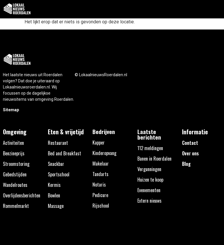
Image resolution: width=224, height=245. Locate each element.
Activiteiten (13, 142)
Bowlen (54, 195)
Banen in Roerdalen (154, 158)
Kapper (98, 142)
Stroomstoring (16, 163)
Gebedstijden (15, 174)
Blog (186, 163)
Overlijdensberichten (21, 195)
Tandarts (100, 174)
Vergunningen (149, 169)
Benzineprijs (13, 153)
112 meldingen (150, 148)
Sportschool (58, 174)
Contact (190, 142)
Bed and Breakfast (64, 153)
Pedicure (100, 195)
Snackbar (56, 163)
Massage (56, 205)
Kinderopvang (104, 153)
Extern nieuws (149, 200)
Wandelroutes (15, 184)
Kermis (54, 184)
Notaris (99, 184)
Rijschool (100, 205)
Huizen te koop (150, 179)
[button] (216, 9)
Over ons (190, 153)
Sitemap (11, 109)
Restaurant (58, 142)
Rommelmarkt (16, 205)
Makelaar (100, 163)
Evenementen (148, 190)
